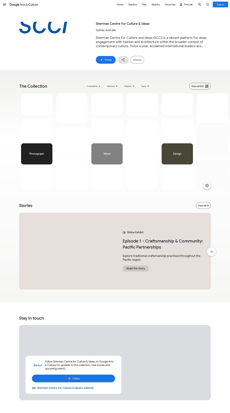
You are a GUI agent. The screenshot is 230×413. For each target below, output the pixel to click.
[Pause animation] (207, 185)
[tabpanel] (36, 141)
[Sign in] (220, 4)
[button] (4, 4)
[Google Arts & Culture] (23, 4)
